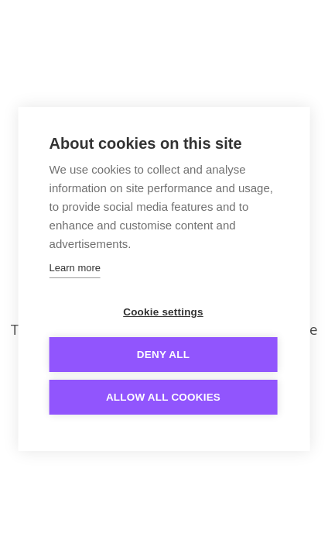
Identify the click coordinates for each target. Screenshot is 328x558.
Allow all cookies (163, 397)
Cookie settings (163, 312)
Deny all (163, 354)
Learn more (75, 268)
